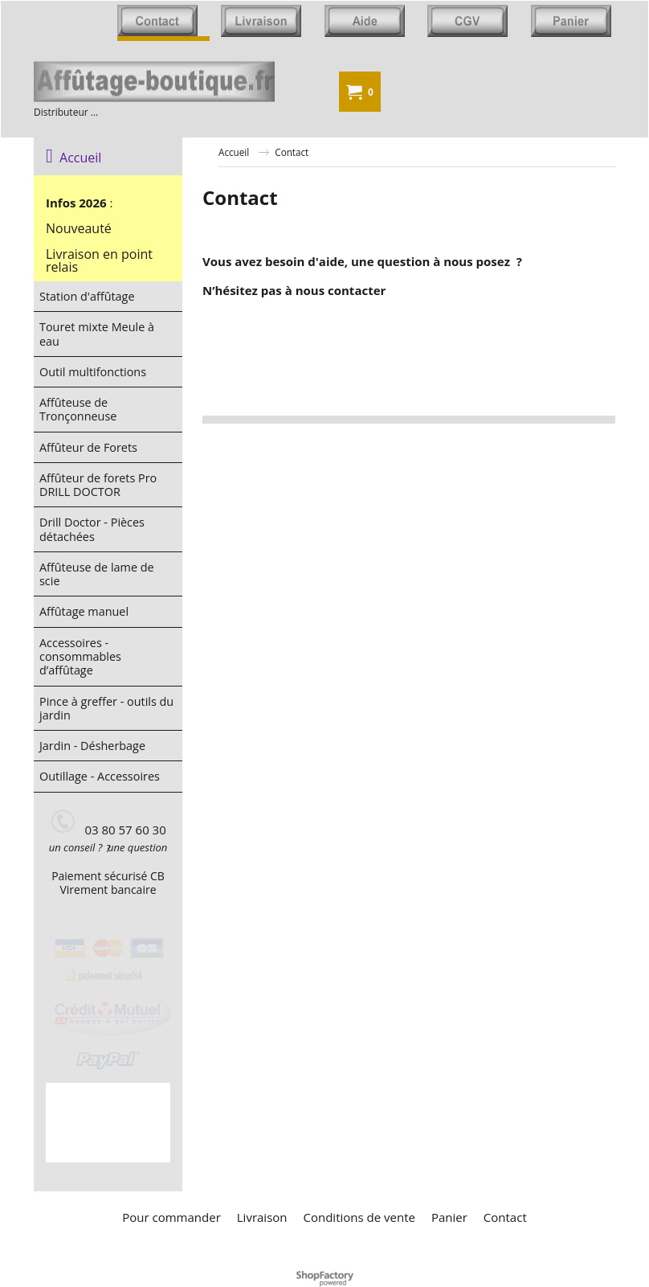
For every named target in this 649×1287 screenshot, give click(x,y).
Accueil (73, 157)
